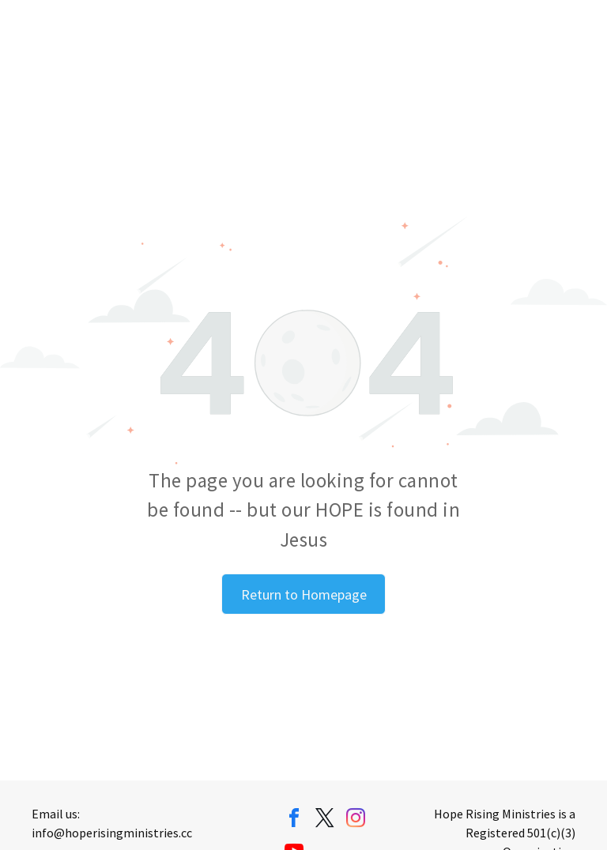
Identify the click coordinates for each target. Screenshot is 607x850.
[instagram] (355, 820)
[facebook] (294, 820)
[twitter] (325, 820)
